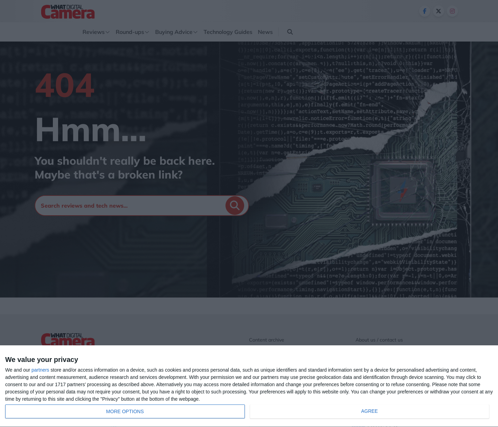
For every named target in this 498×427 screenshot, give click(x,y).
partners (40, 369)
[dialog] (249, 386)
